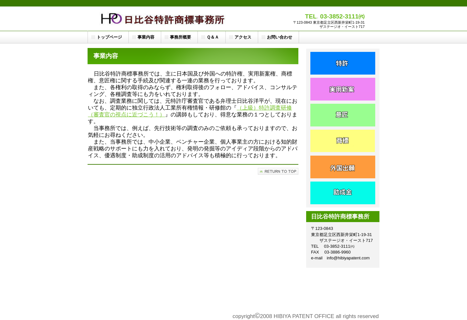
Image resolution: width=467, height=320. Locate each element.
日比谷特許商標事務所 (164, 18)
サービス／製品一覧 (342, 63)
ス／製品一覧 (342, 141)
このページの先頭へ (278, 171)
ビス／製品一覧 (342, 115)
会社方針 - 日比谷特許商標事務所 (342, 193)
